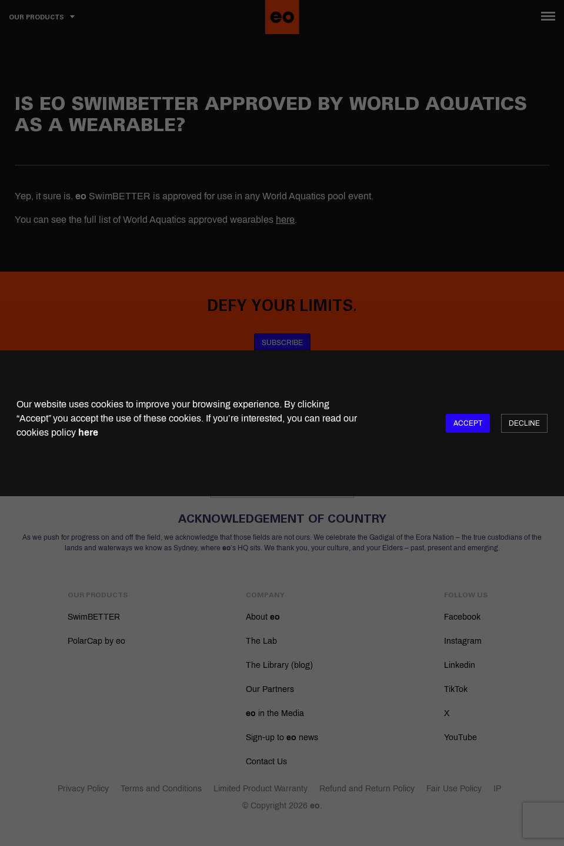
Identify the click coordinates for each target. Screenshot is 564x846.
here (88, 432)
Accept (467, 423)
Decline (524, 423)
